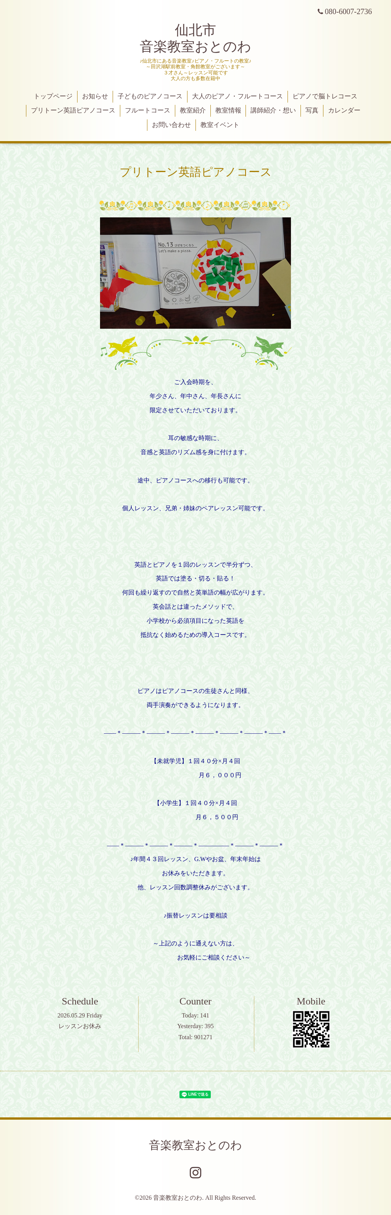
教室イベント (219, 125)
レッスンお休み (79, 1026)
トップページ (53, 96)
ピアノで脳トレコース (324, 96)
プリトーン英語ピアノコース (73, 110)
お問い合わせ (171, 125)
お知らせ (95, 96)
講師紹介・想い (273, 110)
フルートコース (147, 110)
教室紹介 (193, 110)
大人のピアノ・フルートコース (237, 96)
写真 (311, 110)
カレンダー (344, 110)
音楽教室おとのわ (195, 1145)
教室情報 (228, 110)
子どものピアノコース (150, 96)
